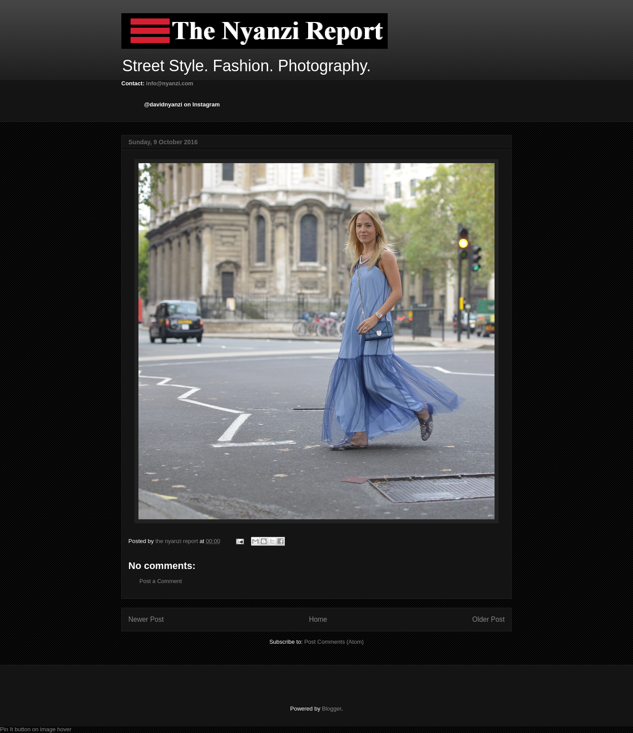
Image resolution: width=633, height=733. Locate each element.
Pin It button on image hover (36, 729)
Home (318, 619)
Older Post (488, 619)
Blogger (331, 708)
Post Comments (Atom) (334, 641)
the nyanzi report (177, 541)
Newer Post (146, 619)
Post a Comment (160, 581)
